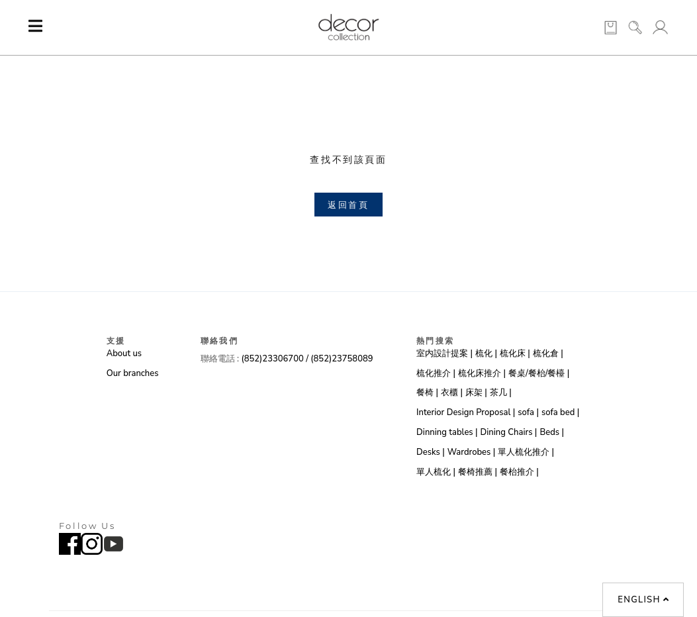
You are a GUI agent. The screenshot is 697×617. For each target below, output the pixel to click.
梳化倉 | (548, 353)
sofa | (528, 412)
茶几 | (501, 393)
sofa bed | (560, 412)
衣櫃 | (452, 393)
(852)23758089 (341, 359)
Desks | (430, 452)
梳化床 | (515, 353)
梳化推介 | (435, 373)
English (643, 600)
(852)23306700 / (275, 359)
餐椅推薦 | (477, 472)
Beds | (551, 432)
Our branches (133, 373)
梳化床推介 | (482, 373)
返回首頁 (348, 204)
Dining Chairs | (509, 432)
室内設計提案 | (444, 353)
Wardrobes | (471, 452)
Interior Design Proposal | (465, 412)
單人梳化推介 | (526, 452)
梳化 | (486, 353)
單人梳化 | (435, 472)
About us (124, 353)
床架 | (476, 393)
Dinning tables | (446, 432)
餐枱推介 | (519, 472)
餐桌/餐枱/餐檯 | (538, 373)
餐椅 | (427, 393)
